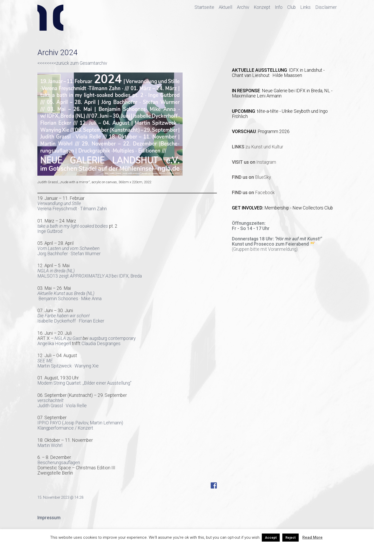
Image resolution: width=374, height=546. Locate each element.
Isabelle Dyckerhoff (56, 321)
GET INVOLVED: (248, 207)
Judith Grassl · (51, 405)
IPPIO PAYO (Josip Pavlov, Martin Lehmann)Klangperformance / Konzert (80, 425)
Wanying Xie (87, 366)
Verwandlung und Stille (59, 203)
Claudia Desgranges (101, 343)
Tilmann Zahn (93, 208)
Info (279, 7)
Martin (44, 366)
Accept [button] (271, 538)
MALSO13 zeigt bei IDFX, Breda (89, 276)
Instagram (254, 162)
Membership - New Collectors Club (298, 207)
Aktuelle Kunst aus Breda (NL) (66, 293)
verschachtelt (50, 400)
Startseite (204, 7)
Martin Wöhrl (49, 445)
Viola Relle (76, 405)
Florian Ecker (91, 321)
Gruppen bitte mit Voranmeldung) (265, 249)
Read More (312, 537)
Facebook (253, 192)
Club (291, 7)
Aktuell (225, 7)
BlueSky (251, 177)
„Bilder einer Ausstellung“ (107, 383)
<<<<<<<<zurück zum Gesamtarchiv (72, 63)
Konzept (262, 7)
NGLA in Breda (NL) (56, 270)
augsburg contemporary (112, 338)
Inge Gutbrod (49, 231)
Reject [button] (290, 538)
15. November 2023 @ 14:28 (60, 497)
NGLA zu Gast (68, 338)
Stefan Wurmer (86, 253)
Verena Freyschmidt (57, 208)
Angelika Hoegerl (54, 343)
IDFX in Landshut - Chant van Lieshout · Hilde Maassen (278, 73)
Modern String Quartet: (59, 383)
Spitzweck (62, 366)
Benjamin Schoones (58, 298)
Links (305, 7)
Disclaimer (326, 7)
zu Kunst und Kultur (257, 146)
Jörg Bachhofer (52, 253)
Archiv (243, 7)
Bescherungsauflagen (58, 462)
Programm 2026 (274, 131)
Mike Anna (92, 298)
